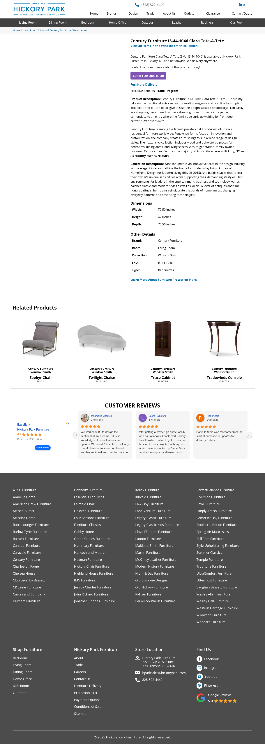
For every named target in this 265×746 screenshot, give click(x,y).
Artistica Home (24, 518)
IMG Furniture (85, 581)
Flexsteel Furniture (88, 511)
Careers (80, 673)
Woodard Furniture (211, 623)
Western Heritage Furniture (218, 609)
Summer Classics (209, 553)
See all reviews (42, 448)
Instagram (212, 669)
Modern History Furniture (155, 567)
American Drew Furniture (32, 504)
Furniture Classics (87, 525)
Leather (177, 22)
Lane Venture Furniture (153, 511)
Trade (150, 13)
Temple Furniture (210, 560)
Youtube (211, 678)
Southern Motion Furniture (217, 525)
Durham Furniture (27, 602)
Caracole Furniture (27, 553)
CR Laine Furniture (27, 588)
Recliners (207, 22)
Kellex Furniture (147, 490)
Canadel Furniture (27, 546)
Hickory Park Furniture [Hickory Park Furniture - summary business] (33, 429)
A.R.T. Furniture (25, 490)
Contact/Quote (242, 13)
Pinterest (211, 687)
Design (133, 13)
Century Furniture (40, 368)
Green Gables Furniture (92, 539)
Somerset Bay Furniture (215, 518)
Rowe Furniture (208, 504)
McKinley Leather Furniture (156, 560)
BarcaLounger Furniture (31, 525)
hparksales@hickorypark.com (165, 675)
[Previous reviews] (76, 435)
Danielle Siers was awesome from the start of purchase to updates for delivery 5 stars (219, 436)
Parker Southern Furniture (155, 602)
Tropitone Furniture (212, 567)
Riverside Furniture (211, 497)
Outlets (189, 13)
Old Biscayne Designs (151, 581)
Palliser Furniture (148, 595)
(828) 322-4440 (153, 5)
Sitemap (80, 715)
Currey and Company (29, 595)
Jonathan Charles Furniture (95, 602)
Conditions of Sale (88, 708)
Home (94, 13)
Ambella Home (24, 497)
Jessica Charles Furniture (93, 588)
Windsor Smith (41, 372)
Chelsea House (24, 574)
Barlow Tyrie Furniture (30, 532)
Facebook (211, 660)
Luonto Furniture (148, 539)
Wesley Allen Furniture (214, 595)
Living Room (27, 22)
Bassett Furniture (26, 539)
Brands (112, 13)
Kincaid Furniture (148, 497)
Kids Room (237, 22)
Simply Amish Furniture (214, 511)
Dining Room (58, 22)
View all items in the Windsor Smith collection (164, 46)
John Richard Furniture (91, 595)
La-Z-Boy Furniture (149, 504)
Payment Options (87, 701)
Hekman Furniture (88, 560)
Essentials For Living (89, 497)
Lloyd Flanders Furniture (154, 532)
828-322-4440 (152, 682)
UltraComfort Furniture (214, 574)
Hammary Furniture (89, 546)
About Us (169, 13)
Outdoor (147, 22)
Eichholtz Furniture (88, 490)
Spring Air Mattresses (213, 532)
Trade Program (167, 91)
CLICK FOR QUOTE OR (148, 76)
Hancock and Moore (89, 553)
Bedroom (87, 22)
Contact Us (82, 680)
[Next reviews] (249, 435)
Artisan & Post (24, 511)
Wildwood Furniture (212, 616)
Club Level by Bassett (29, 581)
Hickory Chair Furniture (92, 567)
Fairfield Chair (85, 504)
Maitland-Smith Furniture (154, 546)
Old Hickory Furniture (151, 588)
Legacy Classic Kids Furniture (157, 525)
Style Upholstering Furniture (218, 546)
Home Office (117, 22)
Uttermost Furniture (212, 581)
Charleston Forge (26, 567)
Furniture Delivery (143, 84)
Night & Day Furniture (152, 574)
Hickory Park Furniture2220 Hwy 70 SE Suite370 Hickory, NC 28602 (159, 663)
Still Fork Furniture (211, 539)
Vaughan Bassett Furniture (217, 588)
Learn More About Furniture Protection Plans (163, 280)
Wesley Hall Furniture (213, 602)
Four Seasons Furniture (92, 518)
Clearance (213, 13)
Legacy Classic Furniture (153, 518)
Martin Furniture (148, 553)
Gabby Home (84, 532)
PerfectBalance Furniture (216, 490)
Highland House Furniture (94, 574)
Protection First (86, 694)
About (79, 659)
